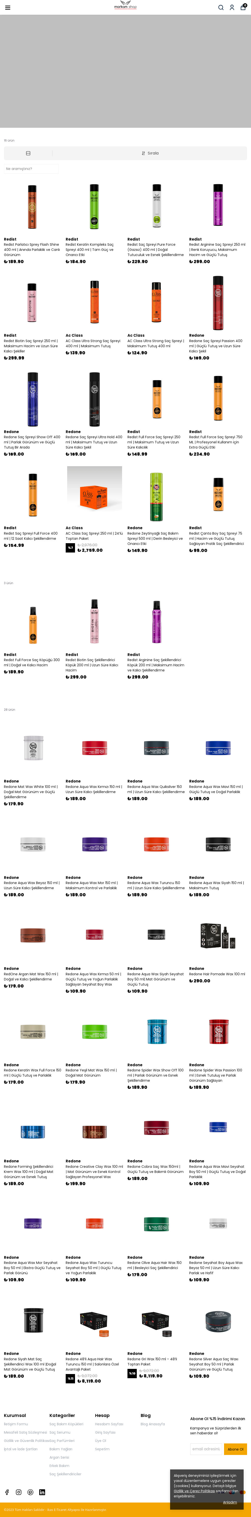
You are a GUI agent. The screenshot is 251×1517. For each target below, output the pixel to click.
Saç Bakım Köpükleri (66, 1424)
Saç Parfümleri (62, 1440)
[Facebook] (7, 1492)
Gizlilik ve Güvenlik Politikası (27, 1440)
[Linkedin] (42, 1492)
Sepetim (102, 1449)
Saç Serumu (60, 1432)
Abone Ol (235, 1449)
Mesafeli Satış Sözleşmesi (25, 1432)
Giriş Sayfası (105, 1432)
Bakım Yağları (61, 1449)
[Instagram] (19, 1492)
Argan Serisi (59, 1457)
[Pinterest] (30, 1492)
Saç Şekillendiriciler (65, 1474)
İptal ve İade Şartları (21, 1449)
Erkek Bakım (59, 1465)
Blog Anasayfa (153, 1424)
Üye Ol (100, 1440)
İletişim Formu (16, 1424)
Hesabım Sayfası (109, 1424)
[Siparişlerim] (232, 7)
